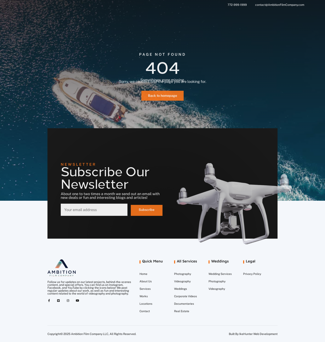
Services (145, 288)
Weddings (180, 288)
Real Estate (181, 311)
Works (143, 296)
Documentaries (184, 303)
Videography (182, 281)
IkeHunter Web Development (258, 334)
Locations (146, 303)
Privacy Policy (252, 274)
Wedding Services (220, 274)
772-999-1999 (237, 4)
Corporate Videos (185, 296)
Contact (144, 311)
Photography (182, 274)
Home (143, 274)
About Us (145, 281)
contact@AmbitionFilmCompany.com (279, 4)
